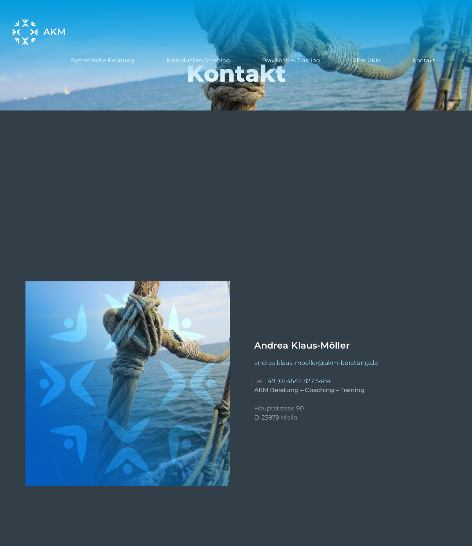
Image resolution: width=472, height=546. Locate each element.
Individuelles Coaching (198, 60)
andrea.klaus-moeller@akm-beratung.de (316, 362)
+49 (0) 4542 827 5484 (297, 381)
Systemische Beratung (102, 60)
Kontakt (424, 60)
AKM (54, 31)
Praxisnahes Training (291, 60)
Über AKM (366, 60)
